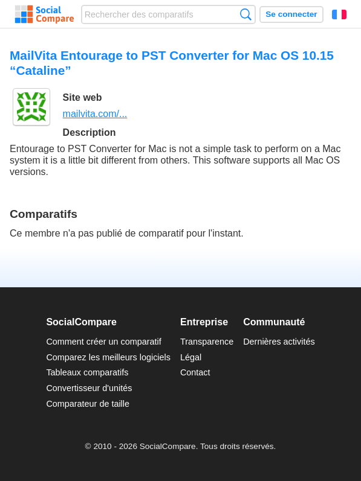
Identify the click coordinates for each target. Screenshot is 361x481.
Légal (190, 357)
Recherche (246, 14)
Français (339, 14)
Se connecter (291, 14)
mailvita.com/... (95, 114)
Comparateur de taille (87, 404)
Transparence (206, 341)
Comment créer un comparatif (103, 341)
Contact (195, 372)
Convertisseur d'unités (89, 388)
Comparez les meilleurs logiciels (108, 357)
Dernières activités (278, 341)
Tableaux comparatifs (87, 372)
